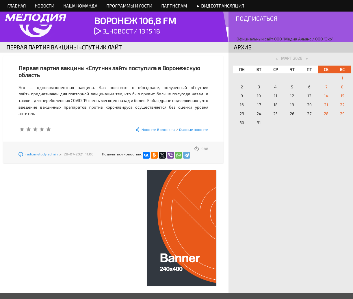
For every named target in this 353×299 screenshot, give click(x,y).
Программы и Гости (129, 5)
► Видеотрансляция (220, 5)
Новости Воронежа (158, 129)
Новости (44, 5)
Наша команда (80, 5)
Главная (16, 5)
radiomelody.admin (41, 154)
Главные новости (193, 129)
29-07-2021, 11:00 (79, 154)
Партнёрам (174, 5)
